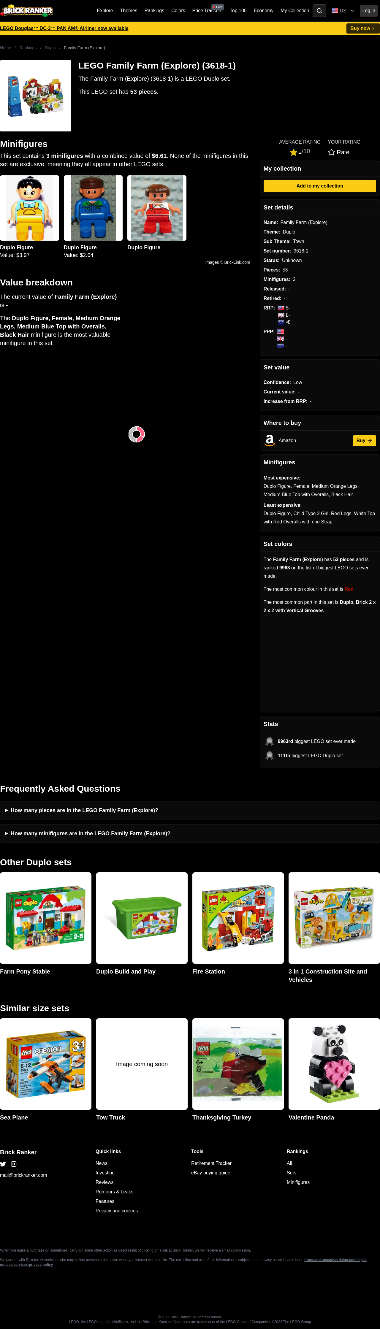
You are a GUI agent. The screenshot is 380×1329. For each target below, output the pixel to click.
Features (105, 1201)
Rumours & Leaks (114, 1191)
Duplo (50, 47)
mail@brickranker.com (23, 1175)
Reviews (104, 1182)
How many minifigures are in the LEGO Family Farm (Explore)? (90, 833)
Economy (264, 10)
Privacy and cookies (117, 1210)
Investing (105, 1172)
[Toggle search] (319, 10)
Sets (291, 1172)
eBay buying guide (210, 1172)
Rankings (154, 10)
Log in (368, 10)
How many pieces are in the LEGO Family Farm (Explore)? (84, 810)
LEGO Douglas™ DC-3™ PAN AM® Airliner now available (64, 28)
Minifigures (298, 1182)
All (289, 1163)
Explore (105, 10)
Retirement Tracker (211, 1163)
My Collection (295, 10)
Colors (178, 10)
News (101, 1163)
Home (5, 47)
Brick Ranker (18, 1152)
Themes (128, 10)
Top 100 (238, 10)
